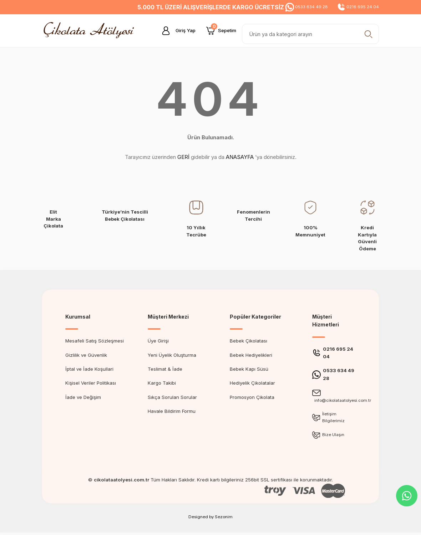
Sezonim (224, 519)
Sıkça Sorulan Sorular (172, 397)
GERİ (183, 157)
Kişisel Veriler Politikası (90, 383)
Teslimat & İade (165, 369)
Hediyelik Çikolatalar (252, 383)
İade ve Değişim (83, 397)
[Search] (310, 34)
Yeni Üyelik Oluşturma (172, 355)
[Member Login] (176, 30)
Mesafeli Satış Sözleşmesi (94, 341)
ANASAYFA (240, 157)
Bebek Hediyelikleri (251, 355)
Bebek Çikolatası (248, 341)
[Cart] (221, 30)
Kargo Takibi (162, 383)
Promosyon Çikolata (252, 397)
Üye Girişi (158, 341)
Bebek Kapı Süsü (249, 369)
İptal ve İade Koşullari (89, 369)
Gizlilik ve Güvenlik (86, 355)
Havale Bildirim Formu (172, 411)
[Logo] (90, 30)
